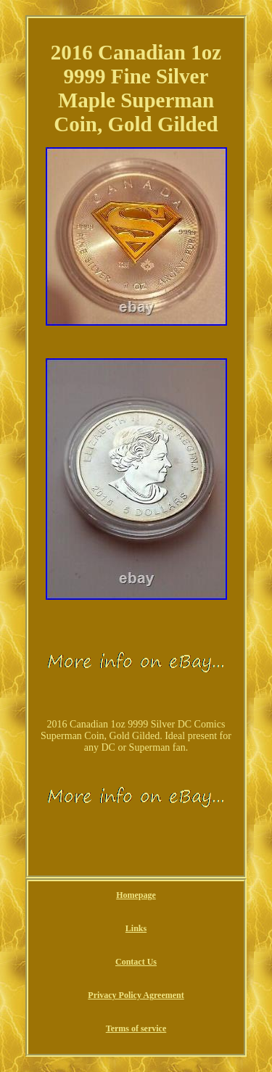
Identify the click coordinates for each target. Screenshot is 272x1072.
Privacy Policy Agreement (136, 995)
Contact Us (136, 962)
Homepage (136, 895)
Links (136, 928)
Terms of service (136, 1028)
